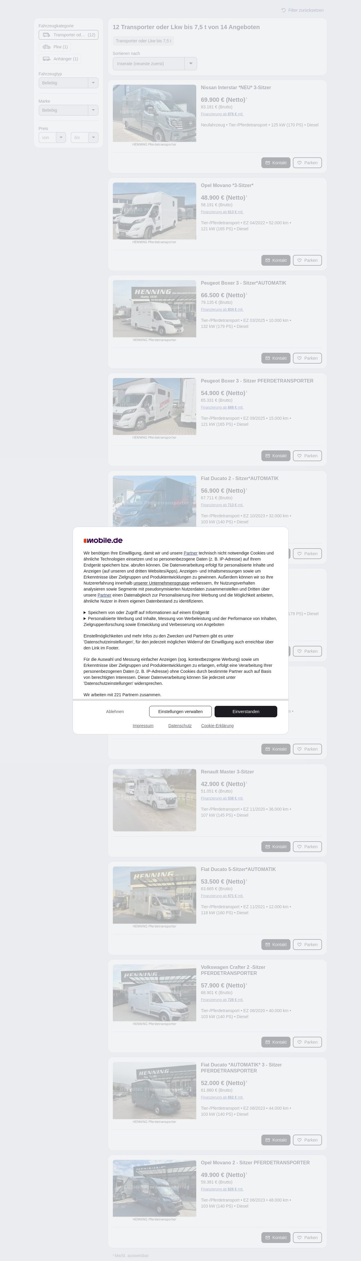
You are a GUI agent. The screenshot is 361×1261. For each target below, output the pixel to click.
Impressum (143, 725)
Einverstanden (246, 711)
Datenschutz (180, 725)
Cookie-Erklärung (217, 725)
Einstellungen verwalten (180, 711)
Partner (190, 553)
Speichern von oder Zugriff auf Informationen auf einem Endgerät (148, 612)
